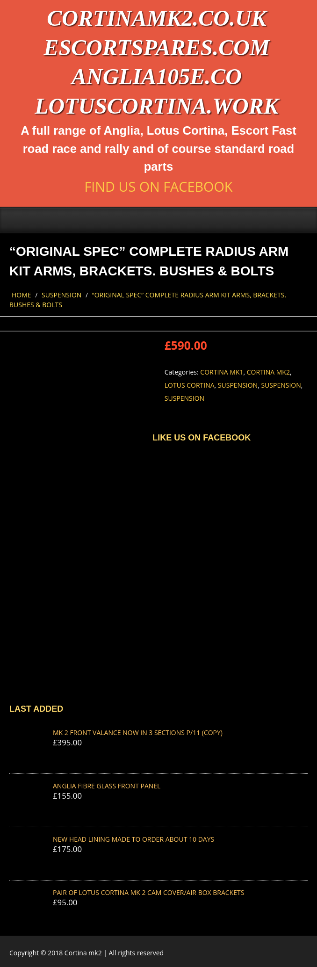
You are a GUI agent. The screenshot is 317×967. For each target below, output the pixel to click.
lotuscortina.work (156, 106)
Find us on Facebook (158, 186)
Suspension (61, 294)
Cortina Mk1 (221, 372)
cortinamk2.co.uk (156, 18)
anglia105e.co (157, 76)
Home (21, 294)
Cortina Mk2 (268, 372)
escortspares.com (156, 47)
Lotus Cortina (190, 385)
